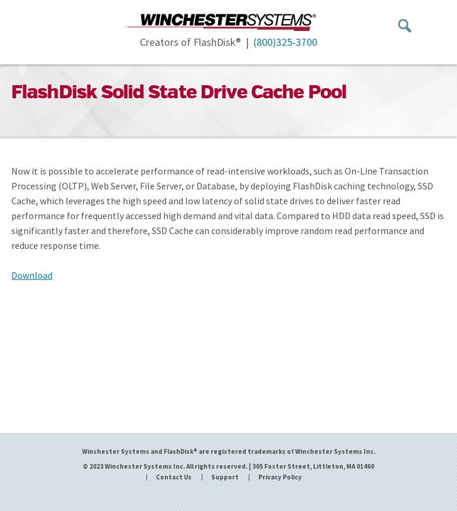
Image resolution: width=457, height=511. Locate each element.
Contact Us (174, 477)
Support (225, 477)
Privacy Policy (280, 477)
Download (31, 275)
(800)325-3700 (285, 42)
